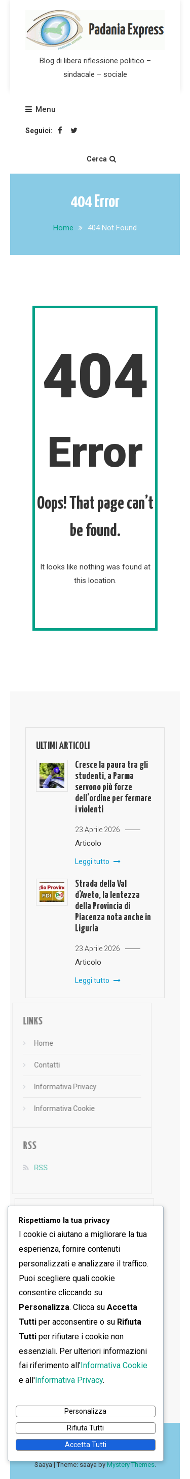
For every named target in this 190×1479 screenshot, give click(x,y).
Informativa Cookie (56, 1108)
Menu (40, 109)
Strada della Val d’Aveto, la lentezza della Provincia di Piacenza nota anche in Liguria (113, 906)
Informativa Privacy (57, 1087)
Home (36, 1043)
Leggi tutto (98, 861)
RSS (33, 1168)
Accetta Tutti (85, 1445)
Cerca (101, 159)
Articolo (88, 843)
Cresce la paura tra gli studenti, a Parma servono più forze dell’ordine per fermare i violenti (113, 787)
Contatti (39, 1065)
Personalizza (85, 1411)
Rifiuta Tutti (85, 1428)
